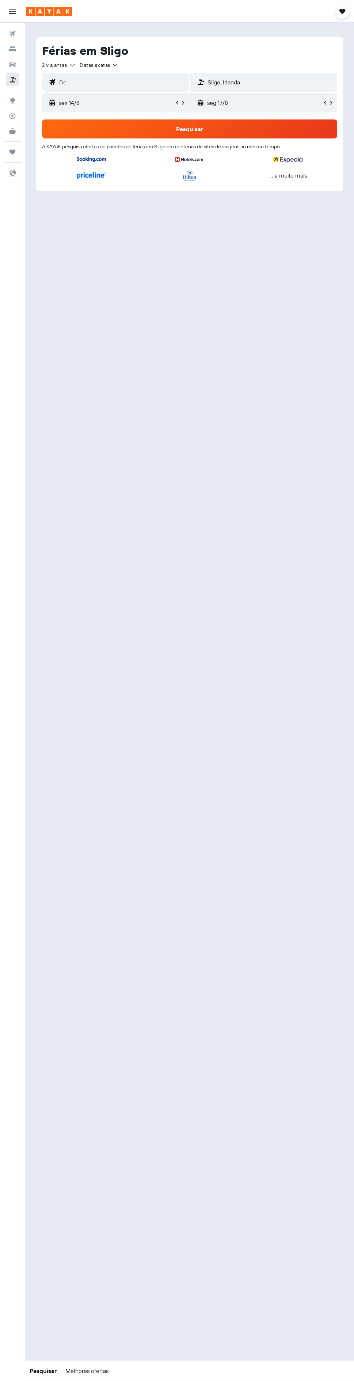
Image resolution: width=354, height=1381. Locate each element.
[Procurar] (12, 49)
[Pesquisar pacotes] (12, 79)
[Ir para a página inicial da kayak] (49, 11)
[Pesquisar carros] (12, 64)
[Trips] (12, 152)
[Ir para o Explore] (12, 100)
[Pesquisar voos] (12, 33)
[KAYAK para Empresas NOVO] (12, 131)
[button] (12, 11)
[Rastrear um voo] (12, 116)
